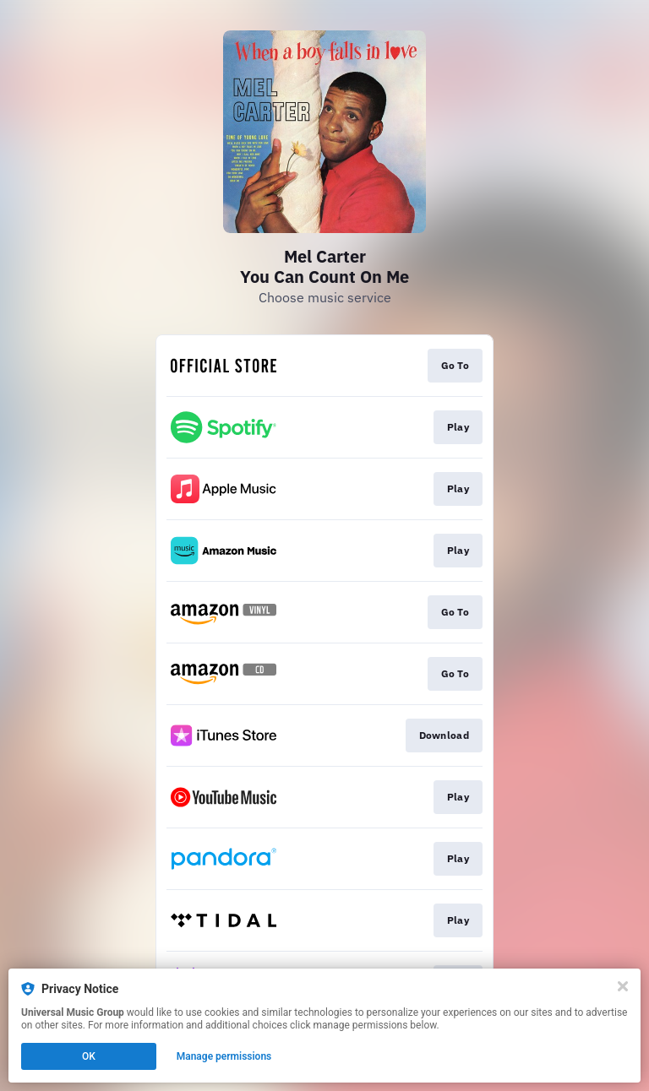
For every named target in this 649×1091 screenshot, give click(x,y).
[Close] (622, 986)
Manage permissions (224, 1056)
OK (88, 1056)
